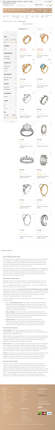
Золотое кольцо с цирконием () (26, 56)
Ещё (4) (6, 108)
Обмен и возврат (24, 399)
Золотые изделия (6, 405)
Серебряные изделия (7, 403)
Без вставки (7, 66)
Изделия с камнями (7, 409)
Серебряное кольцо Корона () (42, 116)
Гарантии (23, 397)
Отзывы (14, 3)
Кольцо (6, 96)
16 (4, 106)
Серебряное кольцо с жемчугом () (26, 146)
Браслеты (19, 9)
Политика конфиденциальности (27, 420)
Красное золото (8, 77)
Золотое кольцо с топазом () (42, 86)
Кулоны (24, 9)
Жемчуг (6, 68)
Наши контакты (24, 393)
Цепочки (14, 9)
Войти (49, 1)
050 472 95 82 (41, 391)
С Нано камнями (51, 10)
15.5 (5, 104)
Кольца (5, 9)
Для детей (6, 87)
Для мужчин (5, 413)
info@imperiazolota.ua (42, 401)
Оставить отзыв (25, 53)
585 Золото (7, 56)
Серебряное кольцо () (43, 146)
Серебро (6, 79)
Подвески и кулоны (7, 397)
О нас (4, 1)
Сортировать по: (22, 29)
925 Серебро (7, 58)
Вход (22, 410)
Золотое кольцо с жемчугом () (42, 56)
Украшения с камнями (45, 10)
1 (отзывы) (45, 53)
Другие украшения (33, 10)
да (4, 49)
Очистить (12, 34)
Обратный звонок (24, 416)
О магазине (23, 395)
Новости (26, 1)
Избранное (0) (24, 412)
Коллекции (39, 9)
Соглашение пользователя (26, 418)
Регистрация (23, 414)
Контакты (20, 1)
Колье (28, 9)
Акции (30, 1)
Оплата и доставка (12, 1)
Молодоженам (7, 3)
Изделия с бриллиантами (8, 407)
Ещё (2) (6, 70)
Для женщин (7, 89)
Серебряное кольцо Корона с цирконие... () (26, 116)
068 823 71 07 (41, 392)
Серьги (9, 9)
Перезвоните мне (39, 6)
